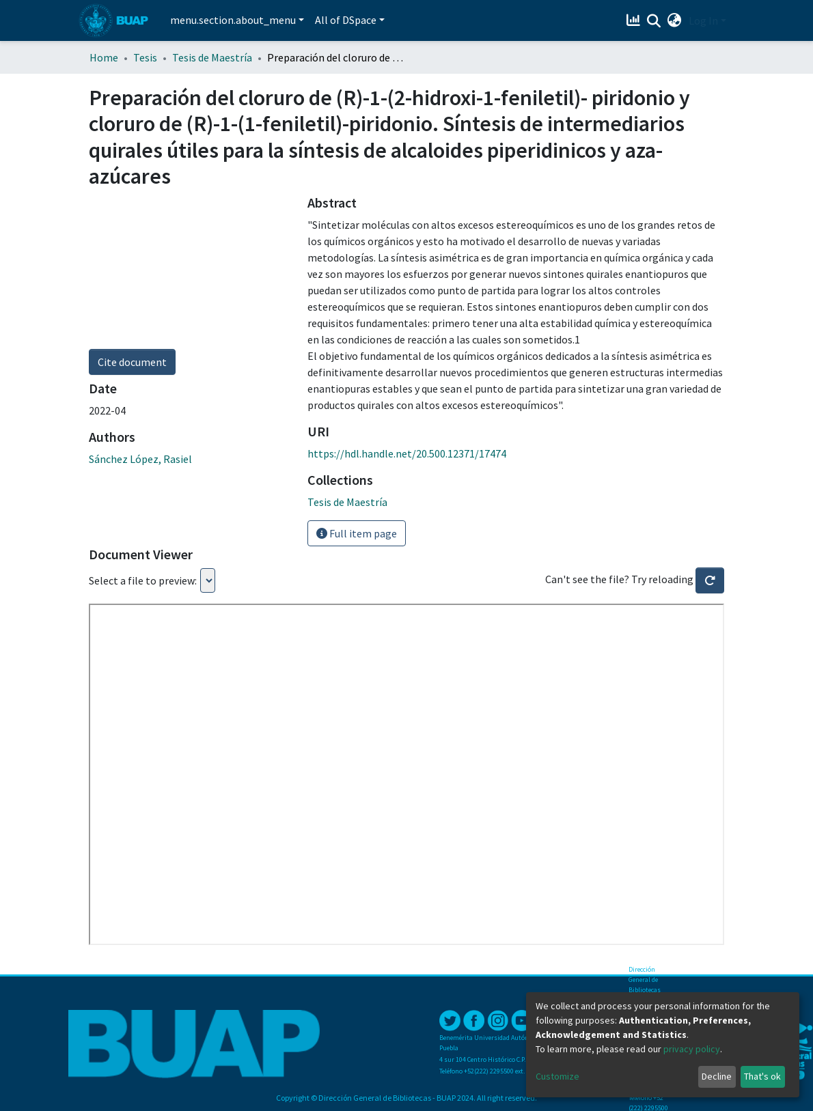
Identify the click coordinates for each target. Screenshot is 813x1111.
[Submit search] (654, 21)
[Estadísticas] (635, 20)
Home (103, 57)
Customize (557, 1076)
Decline (717, 1076)
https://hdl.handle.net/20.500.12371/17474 (406, 453)
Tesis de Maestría (212, 57)
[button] (674, 20)
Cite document (132, 362)
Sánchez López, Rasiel (140, 459)
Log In (703, 20)
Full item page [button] (356, 533)
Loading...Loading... (207, 580)
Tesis (145, 57)
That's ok (762, 1076)
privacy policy (691, 1049)
